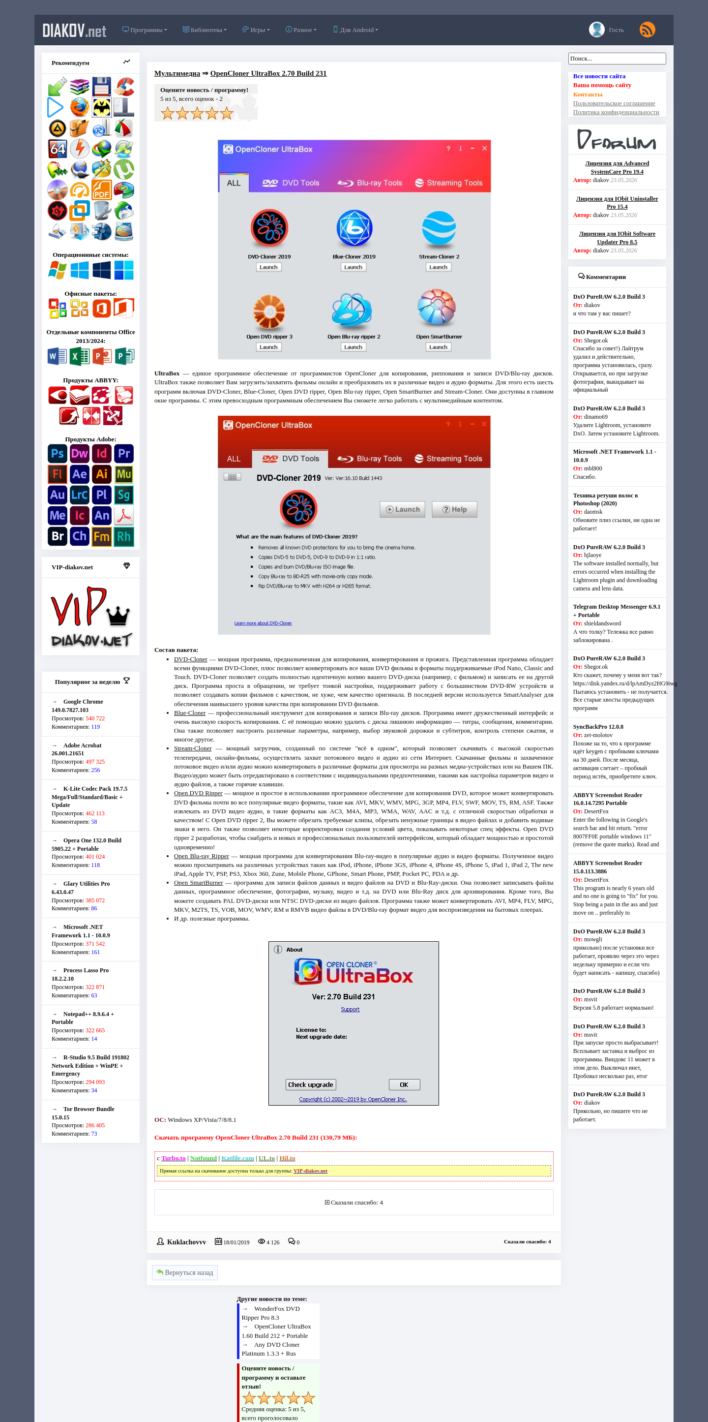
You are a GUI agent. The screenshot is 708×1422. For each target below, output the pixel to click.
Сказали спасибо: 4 (357, 1202)
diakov (74, 30)
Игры (253, 29)
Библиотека (202, 29)
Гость (606, 29)
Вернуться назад (184, 1272)
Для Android (353, 29)
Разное (299, 29)
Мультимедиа (177, 73)
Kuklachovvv (186, 1241)
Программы (142, 29)
